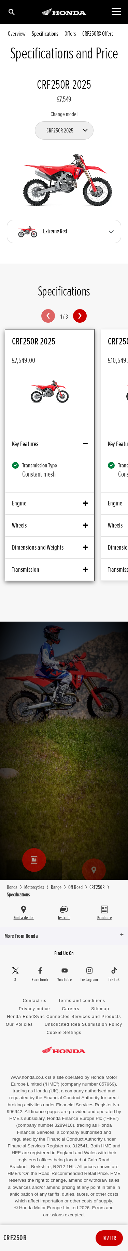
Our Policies (19, 1024)
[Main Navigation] (116, 11)
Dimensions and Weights (49, 547)
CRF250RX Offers (98, 34)
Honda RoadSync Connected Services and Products (64, 1016)
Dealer (109, 1238)
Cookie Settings (63, 1032)
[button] (48, 316)
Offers (70, 34)
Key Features (49, 444)
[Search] (11, 11)
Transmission (49, 570)
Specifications (45, 34)
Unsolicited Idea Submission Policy (83, 1024)
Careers (70, 1008)
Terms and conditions (81, 1000)
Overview (17, 34)
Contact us (34, 1000)
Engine (49, 503)
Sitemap (100, 1008)
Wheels (49, 525)
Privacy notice (34, 1008)
